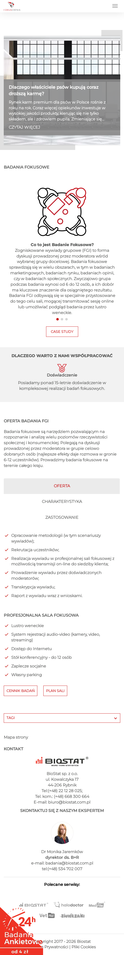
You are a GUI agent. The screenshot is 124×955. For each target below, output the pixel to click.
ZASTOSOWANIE (61, 517)
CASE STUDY (62, 331)
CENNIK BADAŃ (20, 691)
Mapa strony (16, 737)
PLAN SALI (55, 691)
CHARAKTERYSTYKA (62, 501)
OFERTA (62, 486)
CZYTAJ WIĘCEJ (24, 127)
